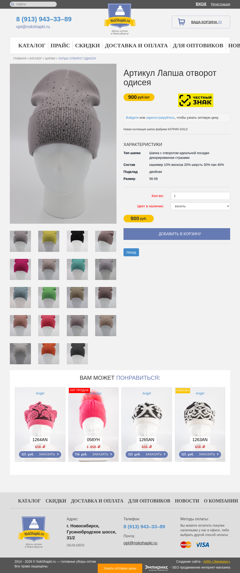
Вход (201, 4)
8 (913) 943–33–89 (44, 19)
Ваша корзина (206, 22)
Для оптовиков (198, 45)
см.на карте (76, 545)
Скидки (87, 45)
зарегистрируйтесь (160, 117)
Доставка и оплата (136, 45)
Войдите (132, 117)
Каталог (32, 45)
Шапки (50, 58)
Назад (131, 252)
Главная (19, 58)
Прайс (60, 45)
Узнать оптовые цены (120, 568)
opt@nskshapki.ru (33, 26)
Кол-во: (158, 196)
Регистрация (220, 4)
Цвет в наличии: (150, 206)
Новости (187, 500)
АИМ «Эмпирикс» (216, 561)
